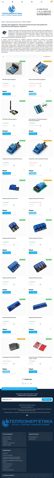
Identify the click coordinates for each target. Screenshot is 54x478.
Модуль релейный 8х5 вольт (35, 317)
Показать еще (27, 379)
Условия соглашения (8, 469)
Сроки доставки (7, 466)
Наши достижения (7, 464)
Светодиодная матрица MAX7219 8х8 (11, 357)
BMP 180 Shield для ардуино (9, 79)
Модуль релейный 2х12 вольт (9, 238)
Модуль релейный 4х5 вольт (35, 277)
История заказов (7, 439)
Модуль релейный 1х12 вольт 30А (36, 198)
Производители (33, 437)
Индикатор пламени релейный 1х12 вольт (12, 158)
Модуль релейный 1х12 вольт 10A (10, 198)
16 (4, 56)
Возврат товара (7, 445)
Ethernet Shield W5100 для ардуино (37, 79)
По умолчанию (47, 56)
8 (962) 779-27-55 (42, 9)
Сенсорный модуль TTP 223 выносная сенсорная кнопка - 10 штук (40, 358)
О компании (6, 467)
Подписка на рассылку (9, 443)
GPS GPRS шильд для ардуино (9, 119)
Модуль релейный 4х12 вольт (35, 238)
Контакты (5, 453)
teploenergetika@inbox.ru (27, 407)
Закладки (5, 441)
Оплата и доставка (7, 455)
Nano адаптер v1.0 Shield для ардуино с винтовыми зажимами (38, 120)
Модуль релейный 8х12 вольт (9, 317)
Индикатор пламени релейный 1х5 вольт (38, 158)
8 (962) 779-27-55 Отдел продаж (27, 405)
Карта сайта (32, 439)
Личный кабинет (7, 437)
